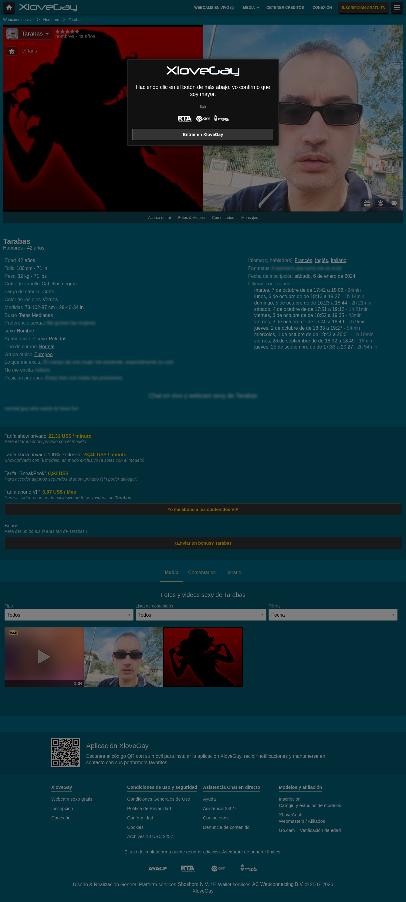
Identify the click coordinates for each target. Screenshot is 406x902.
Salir (203, 106)
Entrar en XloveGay (203, 134)
